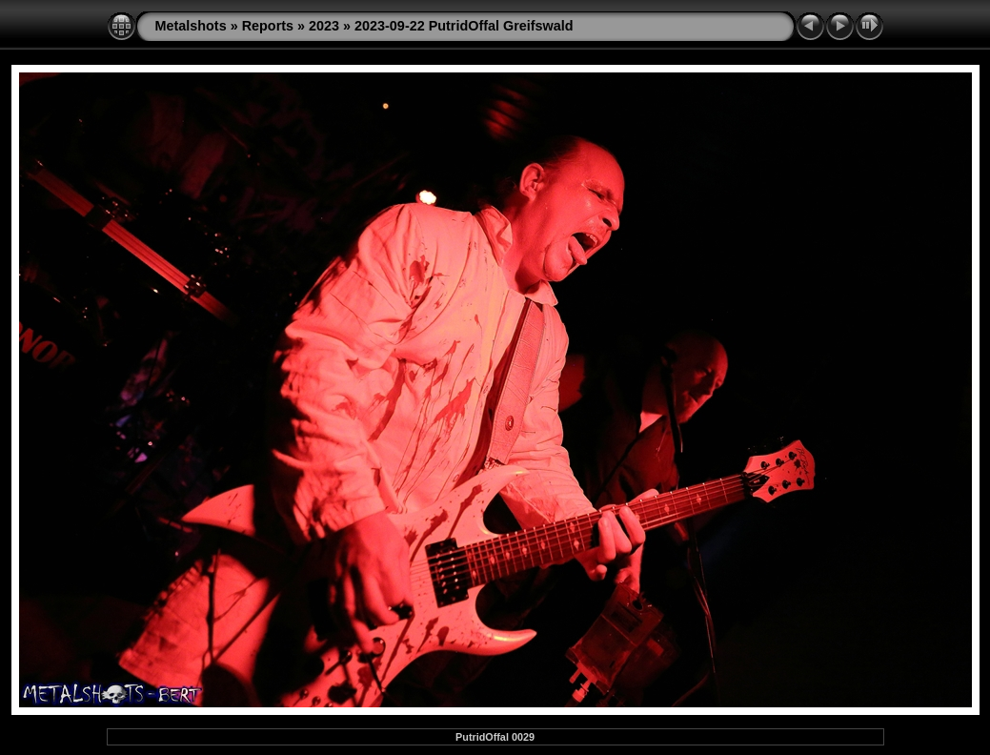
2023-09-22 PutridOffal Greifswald (464, 25)
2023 (324, 25)
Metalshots (191, 25)
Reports (267, 25)
